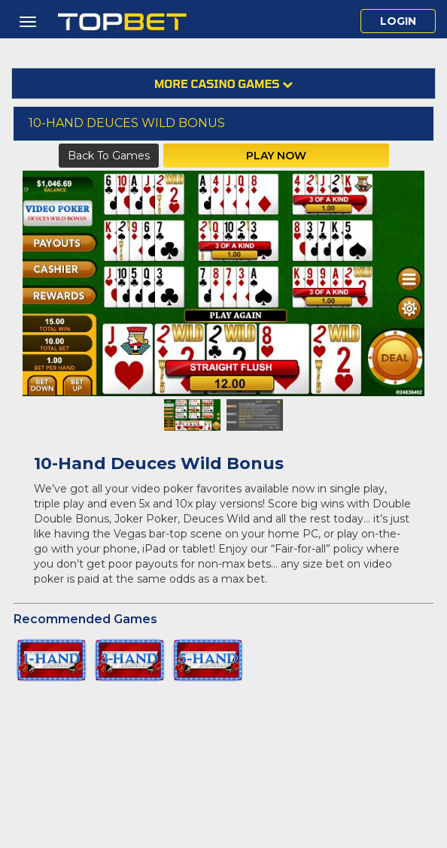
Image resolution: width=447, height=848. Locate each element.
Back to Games (109, 155)
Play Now (276, 155)
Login (398, 21)
